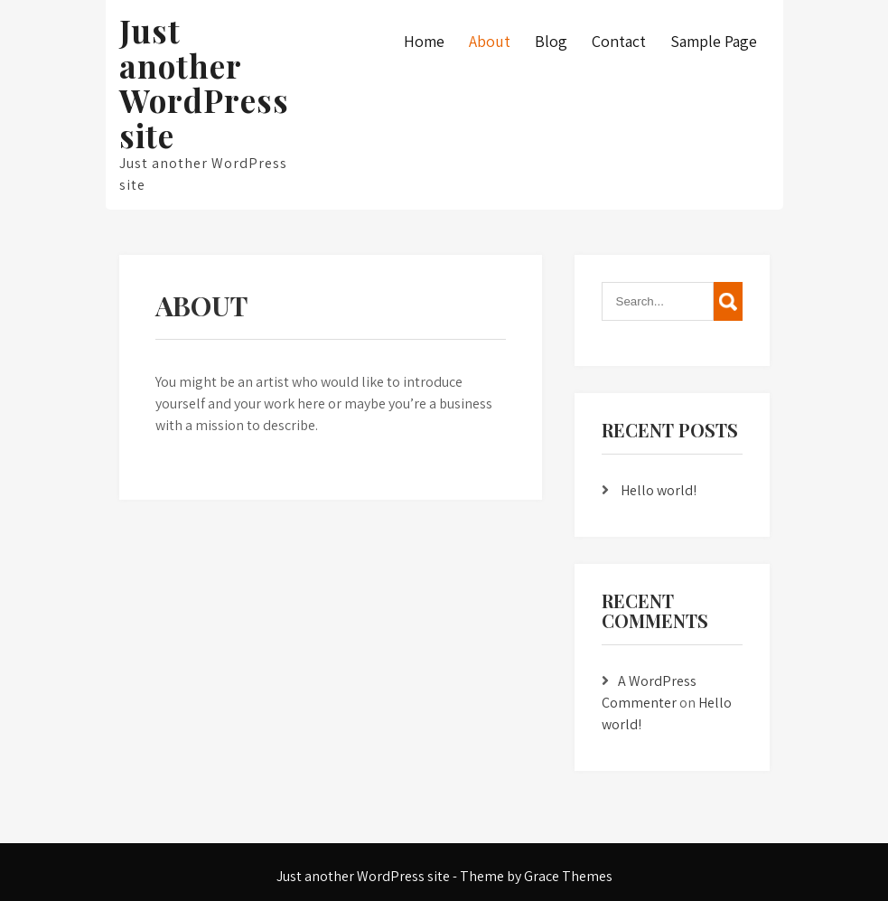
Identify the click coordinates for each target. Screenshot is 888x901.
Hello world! (658, 490)
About (489, 41)
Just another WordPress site (204, 82)
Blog (551, 41)
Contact (619, 41)
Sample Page (713, 41)
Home (424, 41)
